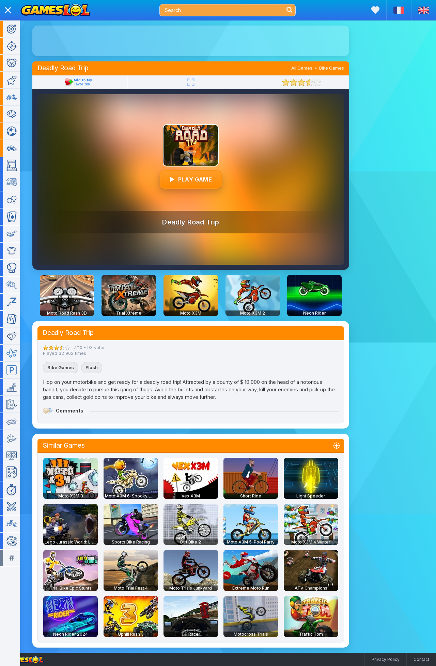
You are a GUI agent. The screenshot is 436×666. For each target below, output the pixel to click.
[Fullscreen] (200, 82)
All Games (311, 68)
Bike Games (341, 68)
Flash (101, 367)
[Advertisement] (200, 41)
